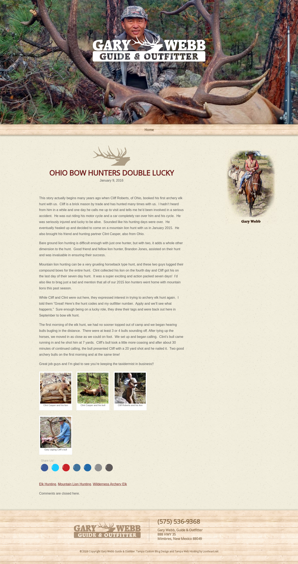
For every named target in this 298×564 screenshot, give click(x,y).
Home (149, 129)
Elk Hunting (47, 484)
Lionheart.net (210, 551)
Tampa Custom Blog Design (152, 551)
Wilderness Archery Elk (110, 484)
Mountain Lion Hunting (74, 484)
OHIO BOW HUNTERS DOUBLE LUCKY (111, 173)
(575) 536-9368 (178, 521)
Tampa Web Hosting (187, 551)
